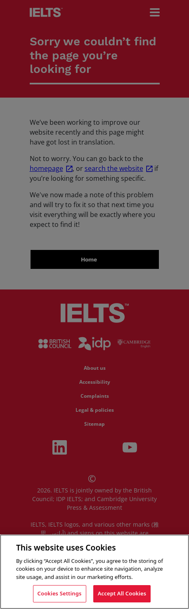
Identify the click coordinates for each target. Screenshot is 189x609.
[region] (94, 571)
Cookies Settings (60, 593)
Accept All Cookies (122, 593)
